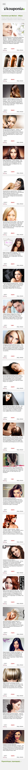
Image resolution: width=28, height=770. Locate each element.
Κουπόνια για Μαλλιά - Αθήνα (11, 16)
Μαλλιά (21, 50)
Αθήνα (18, 50)
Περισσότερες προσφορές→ (11, 761)
